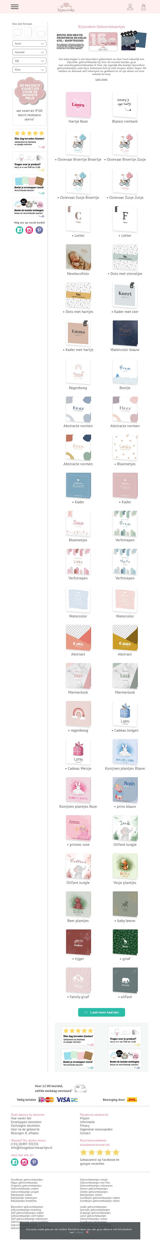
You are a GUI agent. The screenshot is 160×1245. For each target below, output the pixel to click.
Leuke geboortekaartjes (93, 1206)
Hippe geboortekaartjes (24, 1182)
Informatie (87, 1122)
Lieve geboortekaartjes (93, 1215)
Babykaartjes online (91, 1194)
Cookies (78, 1232)
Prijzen (84, 1118)
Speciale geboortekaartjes (95, 1209)
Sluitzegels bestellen (25, 1126)
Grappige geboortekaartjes (95, 1212)
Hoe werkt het (21, 1118)
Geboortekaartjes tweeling (26, 1209)
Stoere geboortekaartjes (94, 1188)
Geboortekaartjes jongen (25, 1191)
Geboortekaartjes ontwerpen (96, 1185)
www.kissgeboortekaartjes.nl (80, 65)
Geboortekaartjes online (93, 1218)
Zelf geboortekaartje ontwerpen (29, 1218)
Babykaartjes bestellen (24, 1200)
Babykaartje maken (21, 1194)
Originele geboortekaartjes (26, 1185)
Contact (85, 1133)
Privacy (85, 1126)
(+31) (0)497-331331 (24, 1144)
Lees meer (102, 79)
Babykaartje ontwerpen (24, 1197)
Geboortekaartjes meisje (94, 1179)
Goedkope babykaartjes (93, 1221)
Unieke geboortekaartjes (94, 1191)
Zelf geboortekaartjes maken (27, 1212)
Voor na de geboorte (25, 1129)
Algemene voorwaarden (96, 1129)
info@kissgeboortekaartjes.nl (31, 1148)
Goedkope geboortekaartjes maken (100, 1197)
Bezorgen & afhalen (25, 1133)
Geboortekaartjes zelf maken (27, 1215)
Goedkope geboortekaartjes (27, 1179)
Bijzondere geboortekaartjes (27, 1206)
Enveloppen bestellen (26, 1122)
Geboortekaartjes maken (24, 1188)
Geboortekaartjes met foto (95, 1182)
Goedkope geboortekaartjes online (100, 1200)
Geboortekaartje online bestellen (29, 1221)
